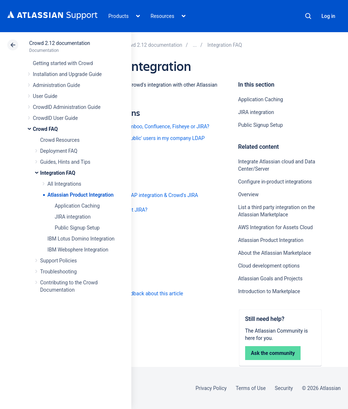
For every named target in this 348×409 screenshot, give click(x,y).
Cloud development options (269, 266)
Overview (248, 194)
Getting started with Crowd (63, 63)
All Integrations (64, 184)
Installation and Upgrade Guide (67, 74)
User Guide (45, 96)
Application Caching (77, 206)
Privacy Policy (211, 388)
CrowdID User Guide (55, 118)
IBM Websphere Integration (77, 250)
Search (308, 16)
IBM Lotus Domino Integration (81, 239)
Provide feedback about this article (144, 293)
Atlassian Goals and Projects (270, 278)
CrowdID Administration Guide (67, 107)
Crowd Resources (60, 140)
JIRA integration (72, 217)
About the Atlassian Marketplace (274, 253)
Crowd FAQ (45, 129)
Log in (328, 16)
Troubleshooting (58, 271)
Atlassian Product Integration (80, 195)
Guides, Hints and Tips (65, 162)
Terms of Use (251, 388)
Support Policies (58, 261)
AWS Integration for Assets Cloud (275, 227)
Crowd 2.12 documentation (59, 43)
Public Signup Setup (77, 228)
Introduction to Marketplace (269, 291)
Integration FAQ (57, 173)
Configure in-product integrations (275, 182)
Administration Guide (56, 85)
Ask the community (273, 353)
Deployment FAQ (58, 151)
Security (284, 388)
